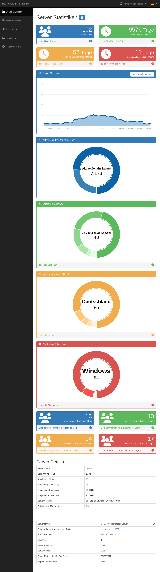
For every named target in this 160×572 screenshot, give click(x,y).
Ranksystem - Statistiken (16, 3)
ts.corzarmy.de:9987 (110, 529)
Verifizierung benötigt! (133, 3)
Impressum (69, 571)
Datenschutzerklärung (86, 571)
